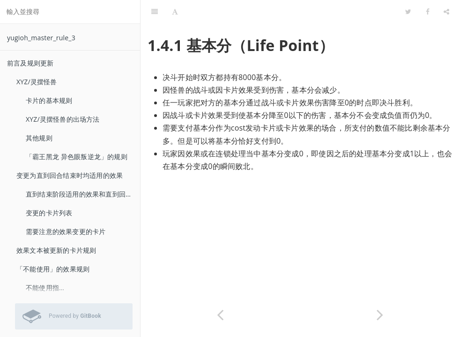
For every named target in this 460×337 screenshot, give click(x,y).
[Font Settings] (175, 11)
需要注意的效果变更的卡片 (65, 231)
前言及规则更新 (30, 63)
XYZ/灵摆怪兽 (36, 81)
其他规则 (39, 137)
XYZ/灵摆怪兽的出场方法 (63, 119)
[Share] (446, 11)
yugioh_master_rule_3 (41, 37)
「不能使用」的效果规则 (52, 268)
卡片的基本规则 (49, 100)
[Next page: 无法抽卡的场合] (380, 314)
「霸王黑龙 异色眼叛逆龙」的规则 (76, 156)
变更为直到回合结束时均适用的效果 (69, 175)
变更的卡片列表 (49, 212)
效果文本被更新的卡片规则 (56, 250)
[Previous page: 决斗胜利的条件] (220, 314)
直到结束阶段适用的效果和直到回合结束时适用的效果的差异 (83, 194)
